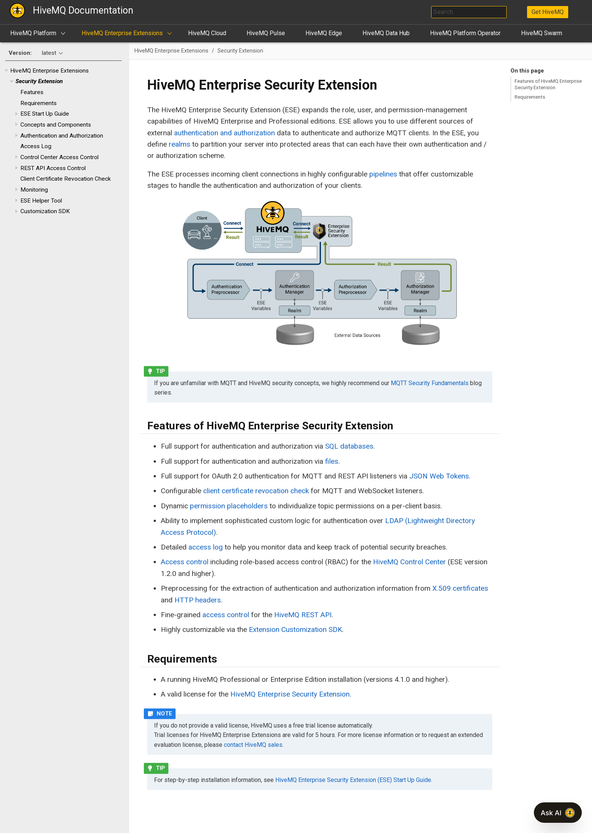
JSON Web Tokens (439, 476)
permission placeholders (229, 506)
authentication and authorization (224, 133)
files (331, 461)
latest (49, 53)
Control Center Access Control (59, 157)
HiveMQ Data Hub (386, 33)
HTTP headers (197, 600)
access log (205, 547)
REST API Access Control (53, 168)
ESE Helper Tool (41, 200)
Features (31, 92)
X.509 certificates (460, 588)
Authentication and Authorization (61, 135)
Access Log (35, 146)
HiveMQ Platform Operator (465, 33)
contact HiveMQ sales (253, 744)
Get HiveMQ (548, 11)
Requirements (38, 103)
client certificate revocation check (256, 490)
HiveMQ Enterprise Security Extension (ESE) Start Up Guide (353, 779)
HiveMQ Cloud (207, 33)
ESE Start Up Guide (44, 113)
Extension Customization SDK (295, 629)
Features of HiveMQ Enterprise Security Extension (548, 84)
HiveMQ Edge (323, 33)
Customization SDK (45, 211)
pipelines (383, 174)
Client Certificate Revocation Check (65, 178)
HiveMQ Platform (33, 33)
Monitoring (34, 189)
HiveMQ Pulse (266, 33)
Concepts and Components (55, 124)
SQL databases (349, 446)
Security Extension (39, 81)
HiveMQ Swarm (541, 33)
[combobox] (469, 12)
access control (225, 614)
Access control (184, 561)
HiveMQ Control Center (409, 561)
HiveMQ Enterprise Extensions (122, 33)
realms (179, 144)
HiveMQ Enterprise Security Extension (290, 694)
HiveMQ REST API (302, 614)
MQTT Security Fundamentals (430, 383)
